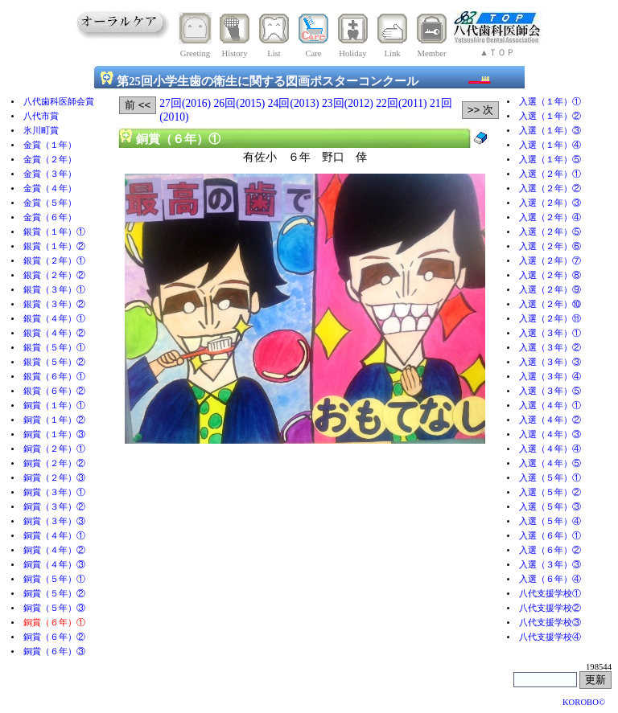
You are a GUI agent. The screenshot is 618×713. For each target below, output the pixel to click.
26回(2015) (240, 103)
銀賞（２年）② (54, 275)
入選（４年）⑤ (550, 463)
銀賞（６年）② (54, 391)
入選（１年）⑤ (550, 159)
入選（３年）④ (550, 376)
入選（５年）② (550, 492)
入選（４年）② (550, 420)
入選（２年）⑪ (550, 318)
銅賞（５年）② (54, 593)
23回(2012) (347, 103)
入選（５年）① (550, 477)
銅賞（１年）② (54, 420)
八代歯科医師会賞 (58, 101)
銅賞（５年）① (54, 579)
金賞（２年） (49, 159)
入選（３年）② (550, 347)
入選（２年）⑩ (550, 304)
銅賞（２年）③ (54, 477)
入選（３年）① (550, 333)
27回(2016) (185, 103)
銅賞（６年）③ (54, 651)
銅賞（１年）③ (54, 434)
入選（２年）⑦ (550, 260)
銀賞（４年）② (54, 333)
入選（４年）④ (550, 449)
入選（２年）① (550, 174)
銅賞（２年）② (54, 463)
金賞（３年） (49, 174)
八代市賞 (41, 116)
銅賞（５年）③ (54, 608)
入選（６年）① (550, 535)
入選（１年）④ (550, 145)
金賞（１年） (49, 145)
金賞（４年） (49, 188)
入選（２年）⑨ (550, 289)
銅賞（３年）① (54, 492)
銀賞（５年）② (54, 362)
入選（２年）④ (550, 217)
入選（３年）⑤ (550, 391)
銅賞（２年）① (54, 449)
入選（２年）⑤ (550, 231)
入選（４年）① (550, 405)
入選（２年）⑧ (550, 275)
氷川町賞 (41, 130)
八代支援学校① (550, 593)
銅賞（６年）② (54, 637)
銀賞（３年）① (54, 289)
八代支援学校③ (550, 622)
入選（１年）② (550, 116)
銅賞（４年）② (54, 550)
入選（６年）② (550, 550)
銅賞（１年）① (54, 405)
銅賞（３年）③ (54, 521)
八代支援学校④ (550, 637)
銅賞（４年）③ (54, 564)
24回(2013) (293, 103)
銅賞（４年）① (54, 535)
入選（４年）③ (550, 434)
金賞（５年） (49, 203)
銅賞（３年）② (54, 506)
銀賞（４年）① (54, 318)
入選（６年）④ (550, 579)
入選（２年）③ (550, 203)
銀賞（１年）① (54, 231)
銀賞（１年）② (54, 246)
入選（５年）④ (550, 521)
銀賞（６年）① (54, 376)
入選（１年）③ (550, 130)
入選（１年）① (550, 101)
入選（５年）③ (550, 506)
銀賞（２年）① (54, 260)
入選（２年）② (550, 188)
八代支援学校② (550, 608)
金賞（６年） (49, 217)
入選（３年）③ (550, 362)
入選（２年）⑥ (550, 246)
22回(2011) (401, 103)
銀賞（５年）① (54, 347)
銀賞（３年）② (54, 304)
